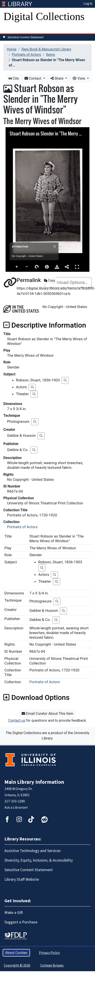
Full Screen (77, 266)
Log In (88, 3)
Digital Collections (44, 16)
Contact (33, 78)
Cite (14, 78)
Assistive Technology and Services (32, 851)
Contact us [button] (16, 720)
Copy (49, 280)
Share (58, 78)
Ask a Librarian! (16, 807)
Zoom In (17, 267)
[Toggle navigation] (10, 28)
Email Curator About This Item (47, 713)
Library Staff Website (21, 879)
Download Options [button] (36, 697)
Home (11, 49)
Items (50, 54)
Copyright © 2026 (17, 965)
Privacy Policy (49, 952)
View (79, 78)
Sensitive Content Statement (26, 37)
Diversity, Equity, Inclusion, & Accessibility (38, 860)
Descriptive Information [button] (44, 325)
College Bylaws (52, 965)
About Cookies (16, 952)
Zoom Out (27, 267)
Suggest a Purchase (20, 922)
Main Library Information (34, 782)
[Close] (55, 246)
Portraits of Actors (26, 54)
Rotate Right (37, 267)
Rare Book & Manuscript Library (46, 49)
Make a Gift (13, 912)
